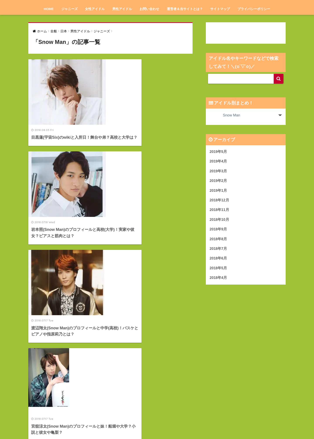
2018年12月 (219, 201)
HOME (49, 9)
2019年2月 (218, 181)
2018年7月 (218, 249)
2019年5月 (218, 152)
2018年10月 (219, 220)
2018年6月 (218, 259)
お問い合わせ (149, 9)
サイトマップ (220, 9)
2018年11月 (219, 210)
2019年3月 (218, 171)
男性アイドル (122, 9)
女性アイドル (95, 9)
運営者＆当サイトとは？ (185, 9)
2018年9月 (218, 230)
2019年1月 (218, 191)
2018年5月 (218, 269)
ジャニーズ (69, 9)
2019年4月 (218, 161)
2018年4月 (218, 279)
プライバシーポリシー (253, 9)
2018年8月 (218, 239)
